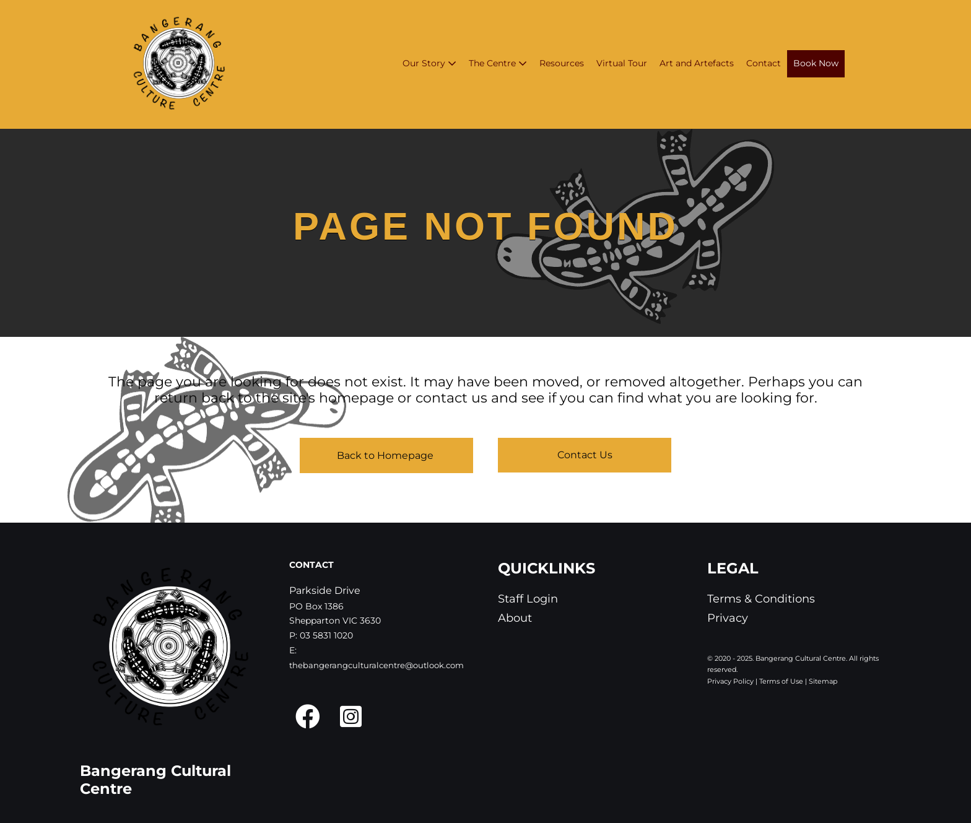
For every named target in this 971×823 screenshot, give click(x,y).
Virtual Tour (621, 63)
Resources (561, 63)
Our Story (429, 63)
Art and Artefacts (697, 63)
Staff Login (528, 599)
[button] (307, 716)
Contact (763, 63)
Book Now (815, 63)
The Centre (498, 63)
